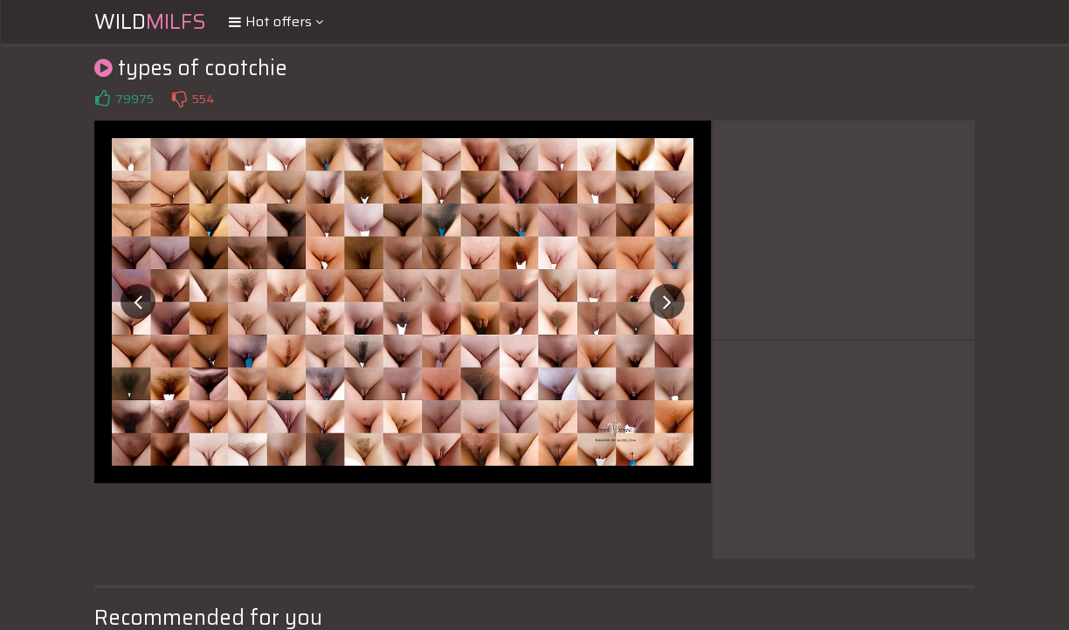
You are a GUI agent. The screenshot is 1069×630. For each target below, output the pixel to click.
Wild (150, 21)
